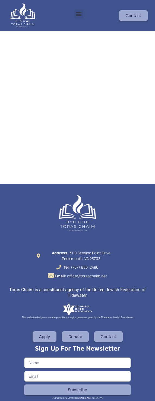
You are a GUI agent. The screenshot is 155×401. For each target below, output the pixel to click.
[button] (78, 14)
